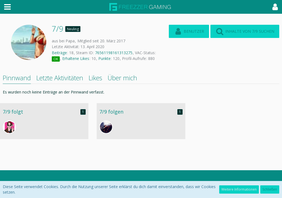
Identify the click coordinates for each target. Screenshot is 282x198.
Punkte (104, 58)
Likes (95, 77)
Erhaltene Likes (75, 58)
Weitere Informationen (239, 189)
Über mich (122, 77)
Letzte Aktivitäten (59, 77)
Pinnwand (17, 77)
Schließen (269, 189)
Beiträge (59, 52)
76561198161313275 (113, 52)
